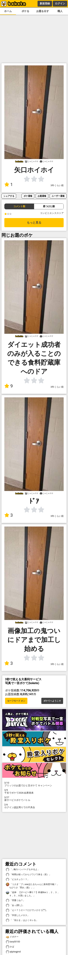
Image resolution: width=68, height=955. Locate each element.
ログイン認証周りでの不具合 (34, 806)
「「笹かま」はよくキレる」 (22, 920)
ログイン (60, 3)
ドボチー (12, 937)
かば (10, 946)
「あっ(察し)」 (15, 905)
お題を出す (42, 11)
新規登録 (45, 3)
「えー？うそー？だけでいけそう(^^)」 (27, 910)
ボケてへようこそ (52, 701)
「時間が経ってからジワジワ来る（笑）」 (28, 874)
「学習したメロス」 (17, 915)
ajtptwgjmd (13, 952)
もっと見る (34, 222)
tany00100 (13, 942)
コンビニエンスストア (52, 213)
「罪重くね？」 (15, 900)
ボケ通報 (28, 196)
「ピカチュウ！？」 (17, 879)
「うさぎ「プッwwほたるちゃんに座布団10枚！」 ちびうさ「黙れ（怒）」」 (33, 886)
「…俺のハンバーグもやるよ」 (23, 869)
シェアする (8, 196)
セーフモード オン (16, 701)
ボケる (25, 11)
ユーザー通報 (58, 196)
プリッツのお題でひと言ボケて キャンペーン (34, 784)
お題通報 (42, 196)
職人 (60, 11)
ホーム (8, 11)
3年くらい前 (57, 185)
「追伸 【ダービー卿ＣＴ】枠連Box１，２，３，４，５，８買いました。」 (32, 894)
